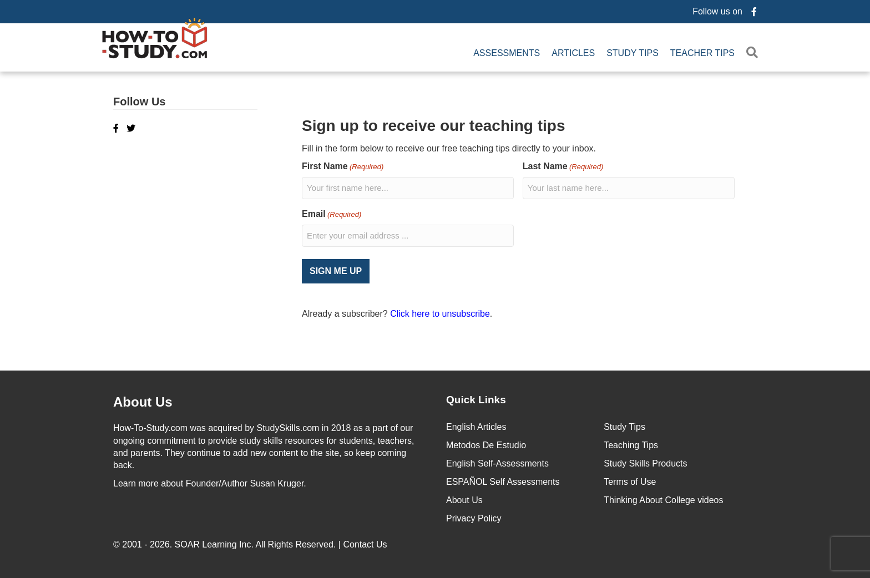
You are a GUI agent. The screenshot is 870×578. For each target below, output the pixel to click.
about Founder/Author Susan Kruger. (209, 482)
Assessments (506, 53)
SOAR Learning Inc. (214, 544)
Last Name (563, 166)
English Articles (476, 426)
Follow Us (139, 101)
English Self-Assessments (497, 463)
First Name (342, 166)
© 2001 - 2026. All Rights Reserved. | (251, 544)
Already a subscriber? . (397, 313)
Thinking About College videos (663, 499)
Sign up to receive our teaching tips (433, 125)
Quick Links (476, 398)
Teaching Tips (631, 444)
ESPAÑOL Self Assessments (503, 481)
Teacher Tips (702, 53)
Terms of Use (630, 481)
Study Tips (632, 53)
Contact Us (366, 544)
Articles (573, 53)
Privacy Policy (474, 518)
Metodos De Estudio (486, 444)
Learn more (136, 482)
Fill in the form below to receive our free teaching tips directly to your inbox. (449, 148)
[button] (754, 53)
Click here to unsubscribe (440, 313)
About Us (464, 499)
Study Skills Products (645, 463)
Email (331, 214)
